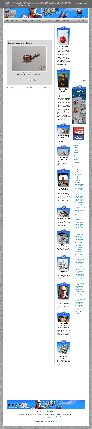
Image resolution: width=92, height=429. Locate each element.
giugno (76, 309)
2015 (75, 171)
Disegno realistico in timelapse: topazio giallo (79, 185)
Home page (11, 20)
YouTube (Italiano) (78, 143)
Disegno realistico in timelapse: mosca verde (79, 193)
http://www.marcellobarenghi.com (48, 416)
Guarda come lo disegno (29, 72)
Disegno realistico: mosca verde (79, 197)
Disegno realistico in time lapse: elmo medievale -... (79, 276)
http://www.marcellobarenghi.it (66, 416)
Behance (76, 159)
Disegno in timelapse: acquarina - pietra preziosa (80, 229)
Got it (85, 3)
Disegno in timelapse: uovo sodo (80, 237)
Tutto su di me (43, 20)
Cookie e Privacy (46, 417)
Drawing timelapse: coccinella (79, 252)
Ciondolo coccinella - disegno (79, 292)
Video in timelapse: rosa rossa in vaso (79, 222)
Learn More (79, 3)
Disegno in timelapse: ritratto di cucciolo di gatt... (80, 207)
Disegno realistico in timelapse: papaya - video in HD (80, 268)
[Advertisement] (29, 33)
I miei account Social (63, 20)
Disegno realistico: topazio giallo (79, 189)
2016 (75, 169)
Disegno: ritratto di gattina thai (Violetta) (79, 211)
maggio (77, 311)
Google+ (76, 147)
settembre (77, 178)
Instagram (76, 150)
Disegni (14, 82)
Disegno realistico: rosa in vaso (79, 225)
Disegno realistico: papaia (79, 272)
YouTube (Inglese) (78, 161)
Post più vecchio (47, 87)
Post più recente (11, 87)
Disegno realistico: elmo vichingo (79, 203)
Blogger (55, 421)
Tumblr (75, 154)
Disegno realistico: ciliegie (79, 287)
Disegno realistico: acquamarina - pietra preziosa (79, 233)
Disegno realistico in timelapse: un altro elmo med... (79, 259)
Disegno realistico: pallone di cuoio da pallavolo (80, 299)
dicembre (77, 174)
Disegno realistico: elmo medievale (79, 279)
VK (74, 155)
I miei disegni (27, 20)
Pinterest (76, 152)
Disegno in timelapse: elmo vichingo (80, 200)
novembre (77, 176)
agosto (76, 180)
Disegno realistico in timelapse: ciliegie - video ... (80, 283)
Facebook (76, 145)
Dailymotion (76, 162)
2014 (75, 172)
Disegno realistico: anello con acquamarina (79, 248)
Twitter (75, 149)
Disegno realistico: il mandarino (79, 295)
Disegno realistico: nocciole (79, 303)
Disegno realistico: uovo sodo (79, 240)
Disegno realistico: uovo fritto (79, 306)
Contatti (80, 20)
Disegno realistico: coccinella (79, 255)
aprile (76, 313)
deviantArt (76, 157)
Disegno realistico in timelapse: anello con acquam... (79, 244)
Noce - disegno (78, 289)
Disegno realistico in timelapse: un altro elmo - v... (79, 263)
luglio (76, 182)
